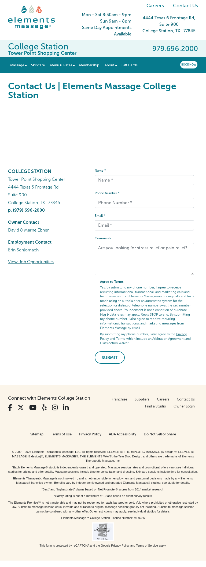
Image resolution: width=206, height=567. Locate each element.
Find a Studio (155, 406)
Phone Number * (107, 193)
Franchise (119, 399)
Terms (120, 339)
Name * (100, 170)
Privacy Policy (90, 434)
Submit (110, 357)
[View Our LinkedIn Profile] (66, 407)
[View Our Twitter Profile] (20, 407)
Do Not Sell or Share (160, 434)
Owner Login (184, 406)
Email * (100, 216)
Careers (155, 5)
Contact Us (185, 5)
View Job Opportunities (31, 261)
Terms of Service (147, 545)
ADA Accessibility (122, 434)
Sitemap (36, 434)
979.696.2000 (175, 48)
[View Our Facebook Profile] (10, 407)
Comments (103, 238)
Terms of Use (61, 434)
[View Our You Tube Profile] (33, 407)
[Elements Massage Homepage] (35, 17)
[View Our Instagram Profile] (55, 407)
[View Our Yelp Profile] (44, 407)
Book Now (188, 64)
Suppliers (142, 399)
